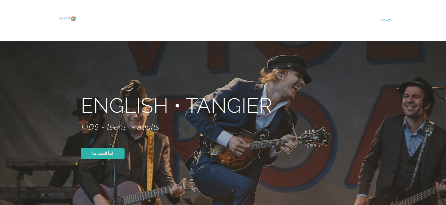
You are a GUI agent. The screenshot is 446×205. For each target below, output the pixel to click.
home (385, 21)
